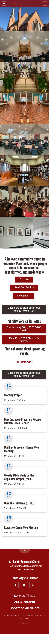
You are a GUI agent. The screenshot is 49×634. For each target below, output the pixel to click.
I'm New (24, 279)
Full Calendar (24, 362)
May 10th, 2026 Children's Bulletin (24, 340)
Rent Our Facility (24, 287)
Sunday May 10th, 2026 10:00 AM (24, 329)
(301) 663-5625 (24, 569)
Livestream (23, 295)
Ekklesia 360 (24, 623)
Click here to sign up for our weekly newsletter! (24, 309)
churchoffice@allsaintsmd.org (24, 566)
